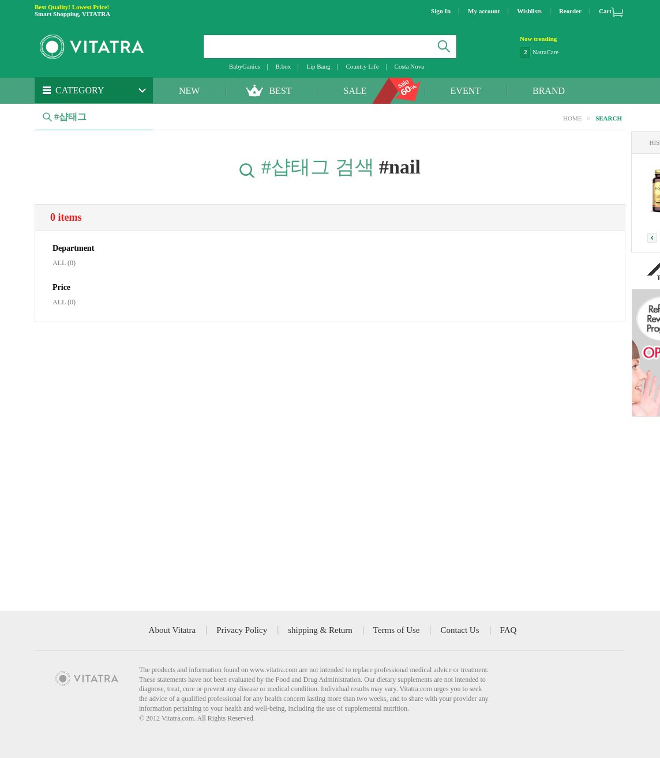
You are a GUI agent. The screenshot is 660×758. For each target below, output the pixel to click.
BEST (280, 91)
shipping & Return (320, 630)
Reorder (570, 10)
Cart (605, 10)
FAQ (508, 630)
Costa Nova (410, 66)
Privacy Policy (241, 630)
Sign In (441, 10)
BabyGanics (244, 66)
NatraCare (545, 51)
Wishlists (529, 10)
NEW (189, 91)
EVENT (466, 91)
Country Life (362, 66)
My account (484, 10)
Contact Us (459, 630)
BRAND (548, 91)
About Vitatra (172, 630)
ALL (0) (64, 263)
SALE (355, 91)
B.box (283, 66)
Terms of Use (396, 630)
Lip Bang (318, 66)
